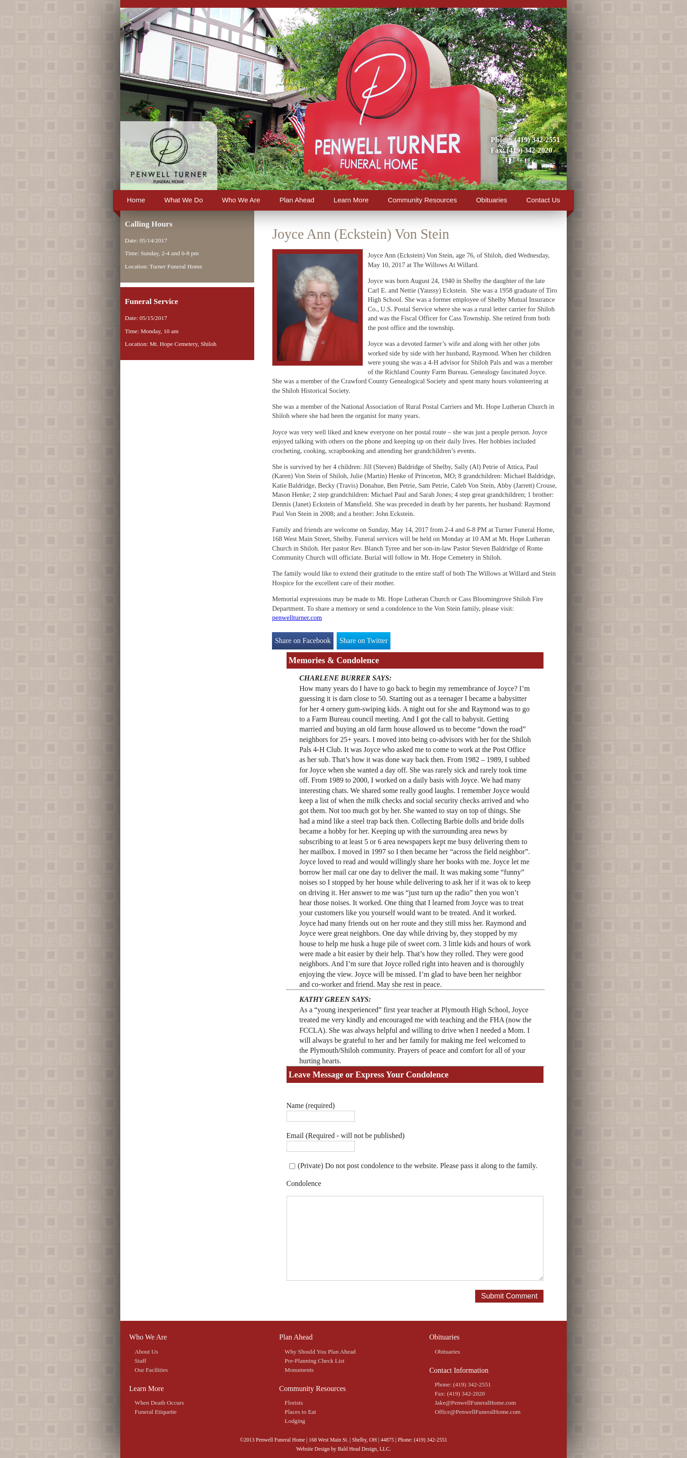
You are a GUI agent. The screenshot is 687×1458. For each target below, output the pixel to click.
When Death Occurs (159, 1402)
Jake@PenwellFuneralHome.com (475, 1402)
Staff (141, 1360)
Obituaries (491, 200)
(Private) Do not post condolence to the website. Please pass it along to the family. (418, 1165)
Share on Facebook (303, 640)
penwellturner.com (297, 617)
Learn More (351, 200)
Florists (294, 1402)
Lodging (295, 1420)
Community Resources (422, 200)
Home (136, 200)
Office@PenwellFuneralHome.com (478, 1411)
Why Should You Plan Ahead (320, 1351)
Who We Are (241, 200)
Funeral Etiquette (156, 1411)
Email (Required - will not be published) (346, 1135)
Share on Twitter (363, 640)
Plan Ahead (296, 200)
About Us (146, 1351)
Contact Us (543, 200)
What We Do (183, 200)
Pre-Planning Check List (314, 1360)
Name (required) (311, 1105)
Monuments (299, 1369)
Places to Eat (300, 1411)
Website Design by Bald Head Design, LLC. (343, 1449)
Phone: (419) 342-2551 (525, 140)
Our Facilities (151, 1369)
